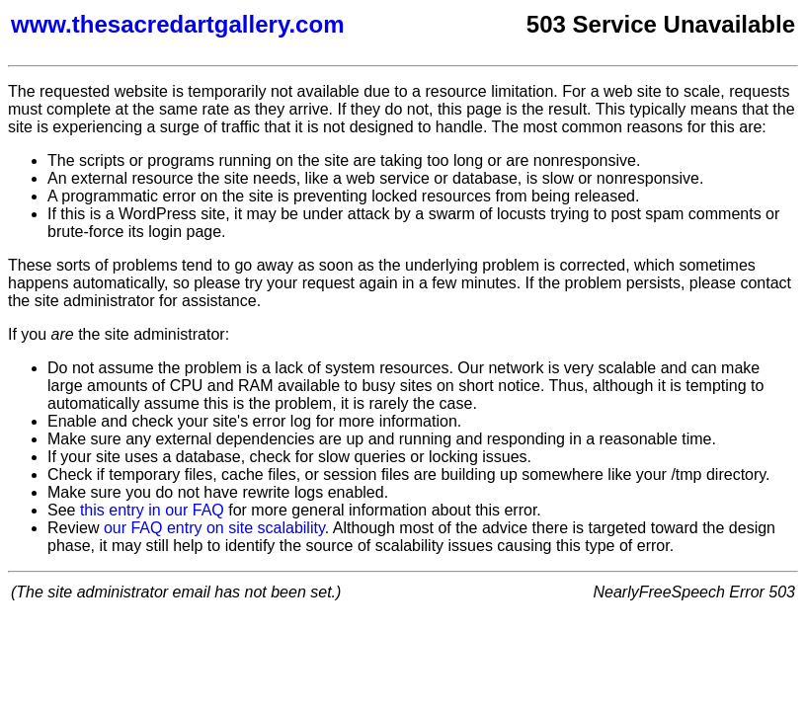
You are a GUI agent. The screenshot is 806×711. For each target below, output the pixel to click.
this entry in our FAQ (152, 510)
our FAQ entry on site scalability (214, 527)
